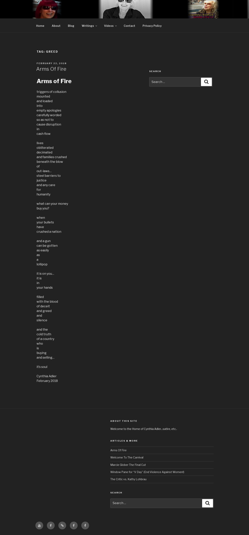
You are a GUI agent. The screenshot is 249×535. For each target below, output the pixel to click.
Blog (71, 25)
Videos (110, 25)
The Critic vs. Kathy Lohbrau (128, 479)
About (56, 25)
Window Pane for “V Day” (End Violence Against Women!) (147, 472)
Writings (90, 25)
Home (40, 25)
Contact (129, 25)
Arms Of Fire (51, 69)
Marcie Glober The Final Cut (128, 464)
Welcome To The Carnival (126, 457)
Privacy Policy (152, 25)
